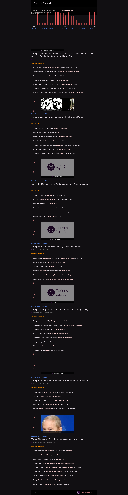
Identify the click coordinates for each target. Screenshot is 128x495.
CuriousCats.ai (42, 3)
